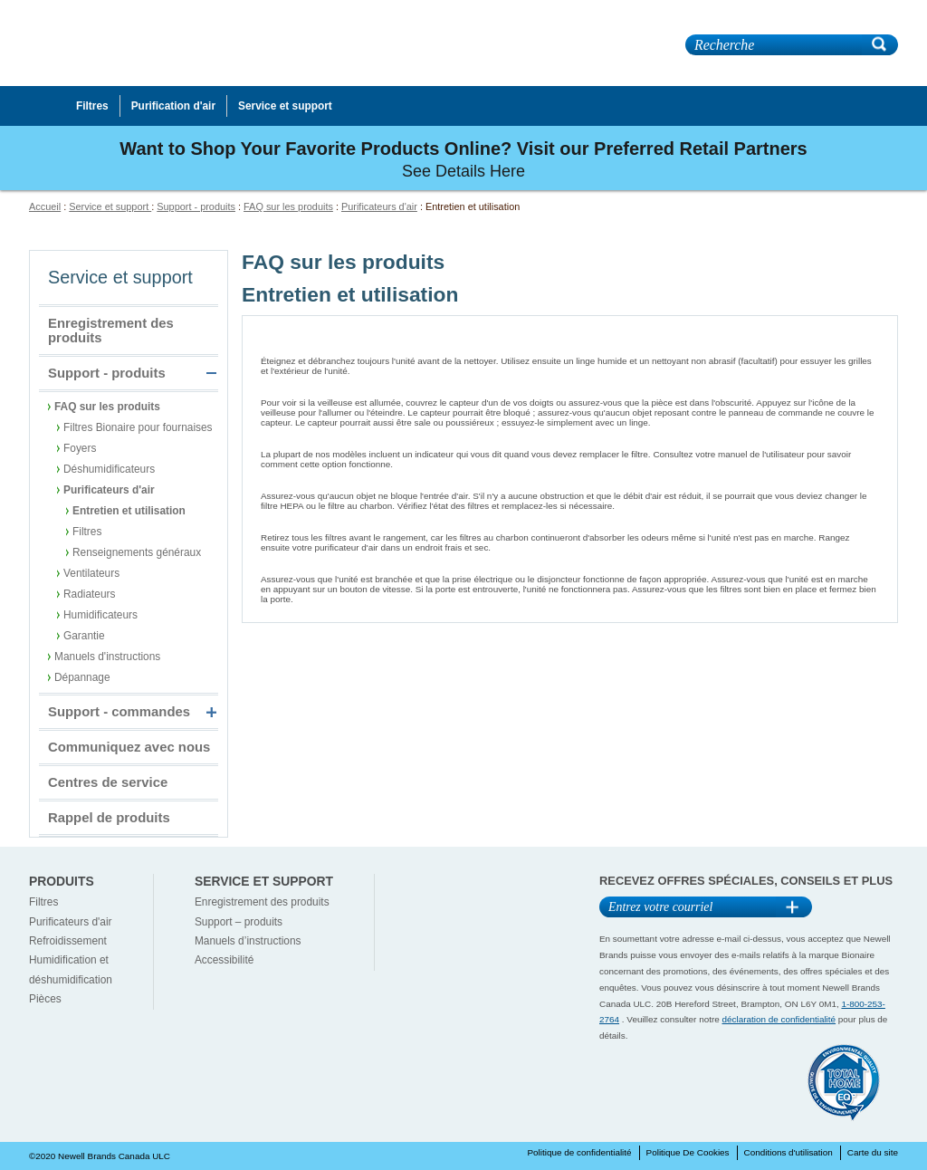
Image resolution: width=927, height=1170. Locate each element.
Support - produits (196, 206)
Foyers (79, 448)
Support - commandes (119, 712)
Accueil (45, 206)
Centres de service (107, 782)
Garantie (84, 635)
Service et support (110, 206)
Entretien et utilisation (129, 510)
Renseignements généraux (136, 552)
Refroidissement (68, 941)
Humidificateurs (100, 615)
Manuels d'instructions (107, 656)
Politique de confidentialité (579, 1152)
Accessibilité (224, 960)
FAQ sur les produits (288, 206)
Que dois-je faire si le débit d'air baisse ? (382, 480)
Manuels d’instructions (248, 941)
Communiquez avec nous (129, 747)
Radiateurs (89, 594)
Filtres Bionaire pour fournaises (138, 427)
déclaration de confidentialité (779, 1019)
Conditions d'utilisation (788, 1152)
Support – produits (238, 922)
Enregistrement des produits (111, 330)
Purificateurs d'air (379, 206)
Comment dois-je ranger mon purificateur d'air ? (401, 521)
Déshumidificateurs (109, 469)
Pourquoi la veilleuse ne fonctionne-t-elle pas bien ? (411, 386)
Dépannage (82, 677)
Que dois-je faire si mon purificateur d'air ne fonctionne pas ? (435, 563)
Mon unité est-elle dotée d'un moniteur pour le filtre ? (414, 438)
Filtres (86, 531)
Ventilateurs (91, 573)
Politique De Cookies (688, 1152)
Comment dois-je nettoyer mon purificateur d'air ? (405, 345)
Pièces (45, 999)
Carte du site (872, 1152)
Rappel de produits (109, 817)
